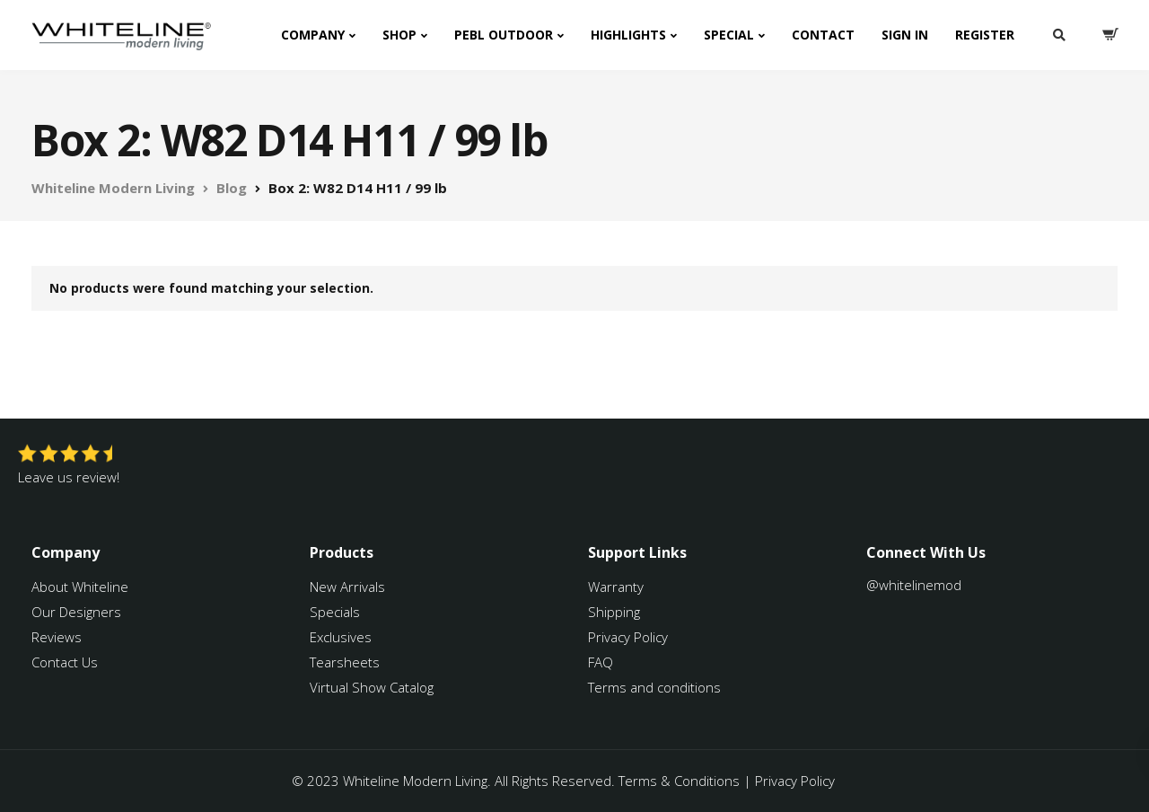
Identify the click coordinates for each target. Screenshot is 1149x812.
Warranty (617, 587)
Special (729, 34)
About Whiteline (79, 587)
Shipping (614, 612)
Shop (399, 34)
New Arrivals (347, 587)
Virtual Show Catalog (373, 687)
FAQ (600, 662)
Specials (335, 612)
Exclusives (341, 637)
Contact (823, 34)
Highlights (628, 34)
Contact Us (64, 662)
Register (984, 34)
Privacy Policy (628, 637)
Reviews (56, 637)
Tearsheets (345, 662)
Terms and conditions (654, 687)
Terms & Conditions (679, 781)
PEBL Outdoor (503, 34)
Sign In (904, 34)
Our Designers (76, 612)
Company (313, 34)
